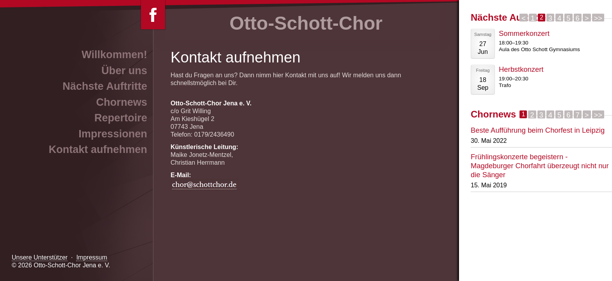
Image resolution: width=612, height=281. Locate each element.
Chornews (121, 102)
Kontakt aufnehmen (98, 149)
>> (598, 17)
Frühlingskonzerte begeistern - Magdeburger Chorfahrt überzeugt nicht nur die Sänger (540, 166)
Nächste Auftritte (104, 86)
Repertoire (120, 118)
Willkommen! (114, 54)
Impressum (91, 257)
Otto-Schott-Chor (306, 23)
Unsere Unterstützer (40, 257)
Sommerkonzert (524, 33)
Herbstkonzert (521, 69)
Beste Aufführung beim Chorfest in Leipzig (538, 130)
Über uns (124, 70)
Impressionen (112, 134)
